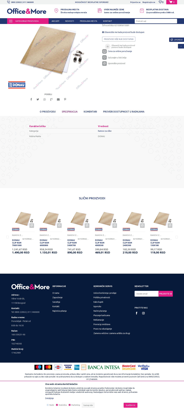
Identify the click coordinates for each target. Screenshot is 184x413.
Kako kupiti (98, 327)
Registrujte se (149, 2)
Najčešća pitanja (59, 336)
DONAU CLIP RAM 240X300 (127, 268)
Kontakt (55, 331)
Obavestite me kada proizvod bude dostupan (123, 56)
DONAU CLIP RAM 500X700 (72, 268)
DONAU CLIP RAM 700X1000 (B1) (16, 269)
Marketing (75, 405)
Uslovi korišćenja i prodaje (105, 318)
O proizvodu (48, 137)
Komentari (90, 137)
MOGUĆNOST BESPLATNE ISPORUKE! (92, 2)
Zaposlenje (57, 322)
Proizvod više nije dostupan (118, 63)
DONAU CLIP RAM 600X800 (44, 268)
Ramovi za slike (72, 27)
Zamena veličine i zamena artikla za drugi (112, 358)
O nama (55, 318)
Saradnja (56, 327)
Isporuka (97, 331)
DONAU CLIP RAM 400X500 (99, 268)
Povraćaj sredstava (102, 349)
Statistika (63, 405)
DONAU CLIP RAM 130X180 (155, 268)
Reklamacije (99, 345)
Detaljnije (49, 398)
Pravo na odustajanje (103, 354)
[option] (92, 2)
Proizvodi (24, 27)
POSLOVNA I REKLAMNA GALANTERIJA (47, 27)
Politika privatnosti (102, 322)
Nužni (51, 405)
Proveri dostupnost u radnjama (123, 137)
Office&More (12, 27)
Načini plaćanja (100, 336)
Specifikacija (70, 137)
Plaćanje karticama (102, 340)
